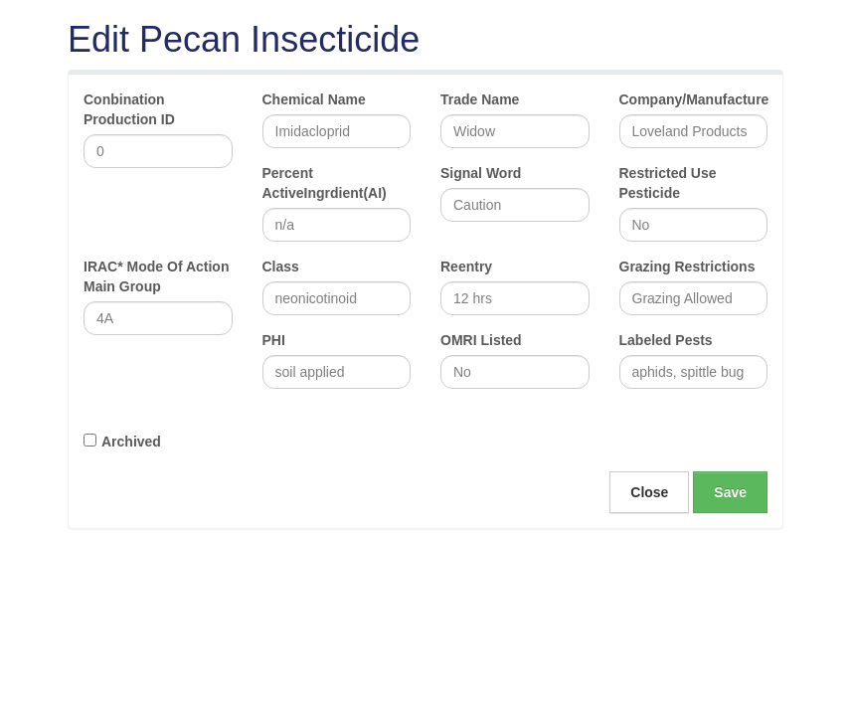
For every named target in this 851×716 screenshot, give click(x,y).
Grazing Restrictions (687, 266)
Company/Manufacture (693, 99)
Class (280, 266)
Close (649, 492)
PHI (273, 340)
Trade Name (479, 99)
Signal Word (480, 173)
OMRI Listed (481, 340)
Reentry (466, 266)
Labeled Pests (666, 340)
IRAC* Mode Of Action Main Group (156, 276)
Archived (131, 441)
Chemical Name (314, 99)
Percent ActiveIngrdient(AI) (324, 183)
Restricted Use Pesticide (668, 183)
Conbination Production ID (129, 109)
